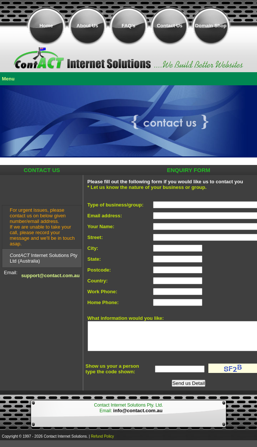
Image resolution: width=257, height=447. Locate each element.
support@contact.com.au (50, 275)
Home (46, 25)
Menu (8, 79)
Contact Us (170, 25)
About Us (87, 25)
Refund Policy (102, 436)
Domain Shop (211, 25)
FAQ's (128, 25)
